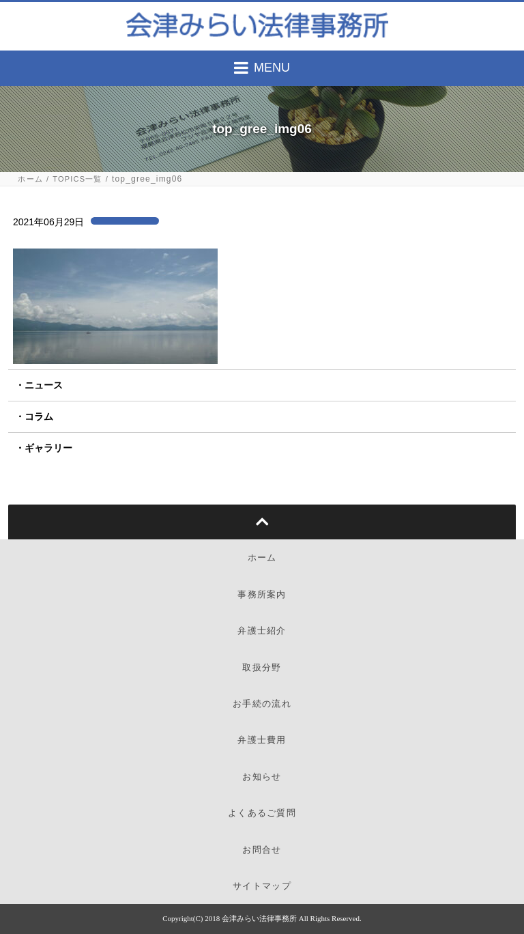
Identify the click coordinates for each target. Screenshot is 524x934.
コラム (39, 416)
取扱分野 (261, 667)
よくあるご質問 (262, 813)
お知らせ (261, 777)
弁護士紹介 (262, 630)
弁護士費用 (262, 740)
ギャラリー (48, 447)
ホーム (30, 179)
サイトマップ (262, 886)
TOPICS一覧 (77, 179)
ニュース (44, 385)
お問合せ (261, 850)
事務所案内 (262, 594)
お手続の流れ (262, 703)
